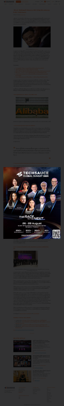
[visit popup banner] (32, 203)
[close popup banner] (59, 168)
